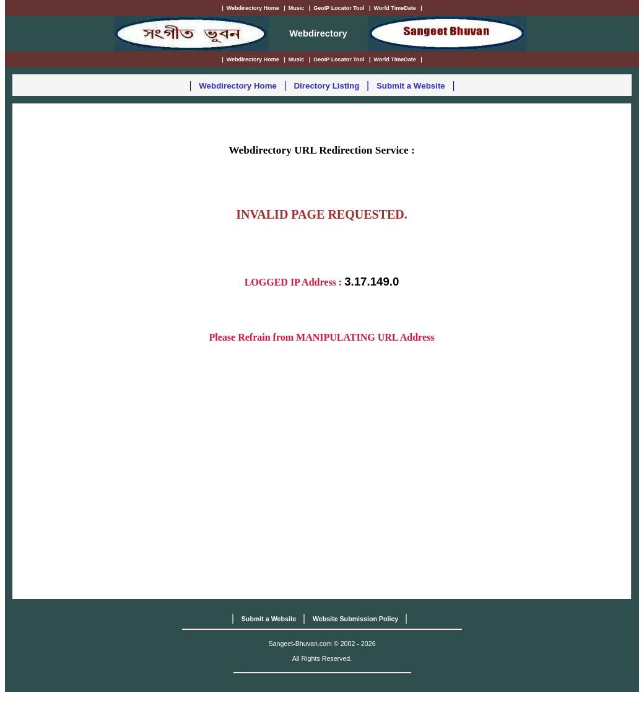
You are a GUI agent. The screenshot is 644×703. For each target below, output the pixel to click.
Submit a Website (410, 85)
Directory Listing (326, 85)
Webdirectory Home (238, 85)
